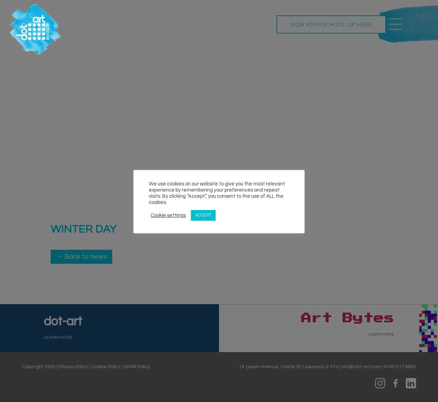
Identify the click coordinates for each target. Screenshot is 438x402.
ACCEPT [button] (203, 215)
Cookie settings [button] (168, 215)
